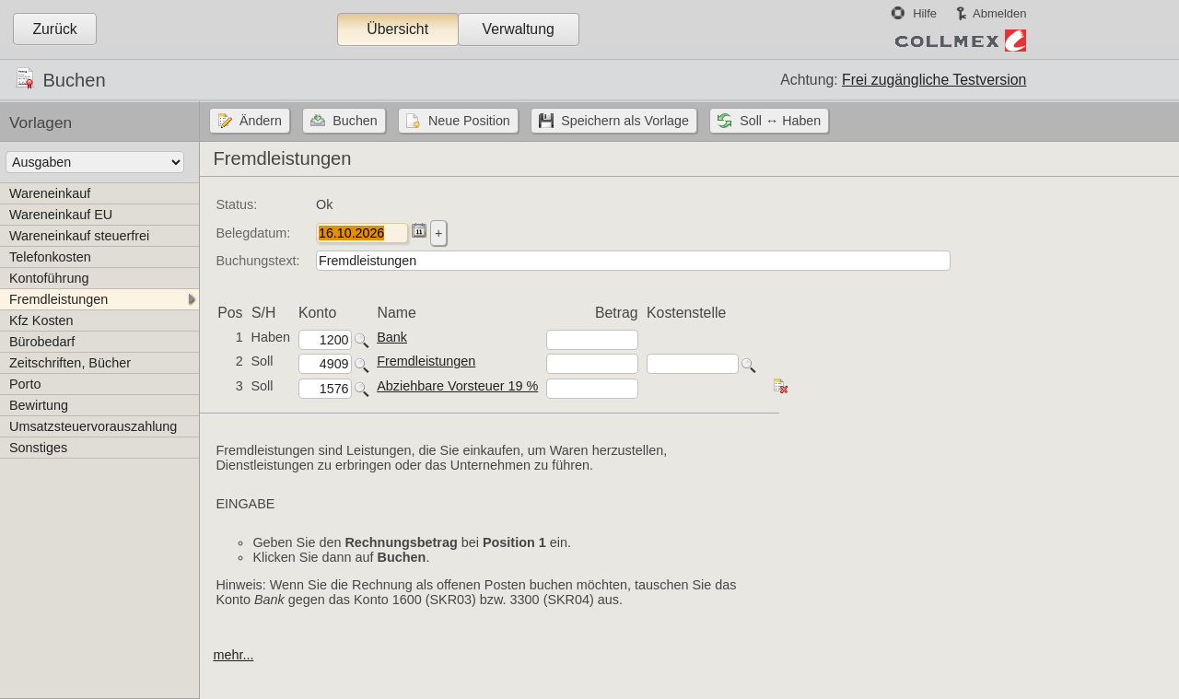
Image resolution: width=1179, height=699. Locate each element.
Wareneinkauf (49, 193)
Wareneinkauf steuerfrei (79, 235)
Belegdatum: (253, 233)
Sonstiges (38, 447)
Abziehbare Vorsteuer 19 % (457, 386)
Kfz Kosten (41, 320)
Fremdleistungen (58, 299)
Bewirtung (38, 405)
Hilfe (925, 13)
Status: (236, 204)
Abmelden (999, 13)
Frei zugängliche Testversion (934, 79)
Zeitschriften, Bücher (70, 362)
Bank (392, 337)
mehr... (233, 654)
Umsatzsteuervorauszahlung (93, 426)
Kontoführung (48, 278)
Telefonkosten (50, 257)
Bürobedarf (42, 341)
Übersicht (397, 29)
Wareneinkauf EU (60, 214)
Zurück (54, 29)
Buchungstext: (257, 260)
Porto (25, 384)
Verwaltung (518, 29)
